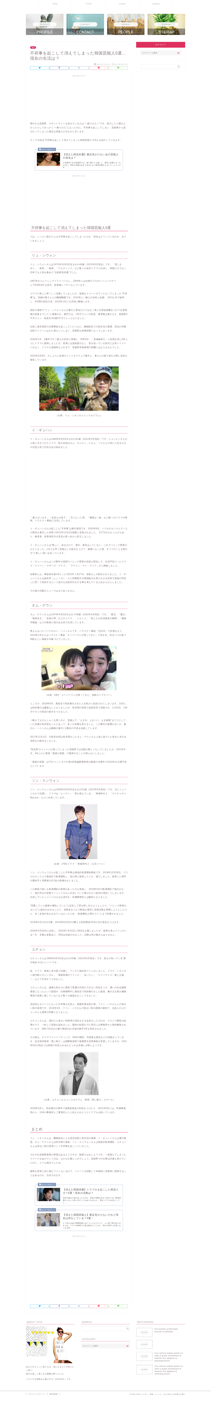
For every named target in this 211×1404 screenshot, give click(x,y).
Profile (89, 4)
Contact (122, 4)
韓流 (33, 47)
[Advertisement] (79, 97)
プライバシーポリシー (36, 1400)
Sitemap (156, 4)
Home (55, 4)
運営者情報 (53, 1400)
